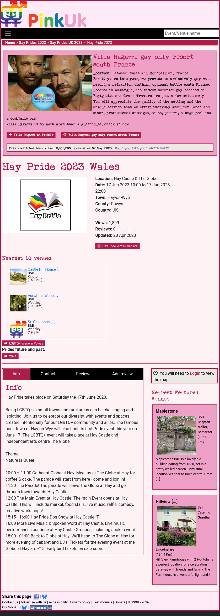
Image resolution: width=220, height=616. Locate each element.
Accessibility (58, 602)
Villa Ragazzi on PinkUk (31, 135)
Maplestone (167, 411)
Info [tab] (16, 373)
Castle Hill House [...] (45, 269)
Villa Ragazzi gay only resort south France (101, 135)
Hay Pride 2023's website (117, 246)
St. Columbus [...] (41, 322)
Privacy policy (80, 602)
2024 (10, 356)
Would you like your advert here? (142, 148)
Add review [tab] (122, 373)
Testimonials (102, 602)
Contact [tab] (48, 373)
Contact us (10, 602)
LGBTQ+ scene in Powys (23, 343)
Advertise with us (33, 602)
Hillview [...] (167, 501)
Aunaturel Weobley (43, 296)
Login (195, 373)
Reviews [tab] (84, 373)
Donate (120, 602)
